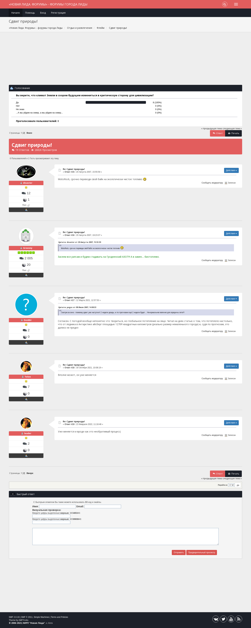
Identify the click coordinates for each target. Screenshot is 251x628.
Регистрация (58, 12)
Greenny (27, 248)
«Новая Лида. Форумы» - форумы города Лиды (48, 4)
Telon (28, 376)
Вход (43, 12)
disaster (27, 182)
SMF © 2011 (27, 617)
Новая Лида (37, 623)
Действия (231, 170)
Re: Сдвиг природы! (74, 169)
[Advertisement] (125, 60)
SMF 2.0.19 (14, 617)
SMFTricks (23, 620)
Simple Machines (41, 617)
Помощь (30, 12)
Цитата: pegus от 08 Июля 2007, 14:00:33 (77, 307)
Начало (15, 12)
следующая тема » (232, 128)
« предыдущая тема (211, 128)
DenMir (28, 320)
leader (27, 433)
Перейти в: (223, 485)
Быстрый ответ (26, 494)
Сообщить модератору (212, 183)
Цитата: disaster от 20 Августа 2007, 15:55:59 (79, 242)
